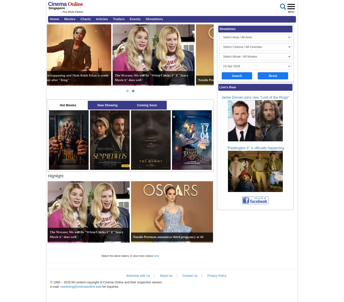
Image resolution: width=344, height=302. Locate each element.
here (156, 256)
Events (135, 19)
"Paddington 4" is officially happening (255, 148)
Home (54, 19)
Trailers (119, 19)
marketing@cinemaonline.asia (81, 286)
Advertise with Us (138, 275)
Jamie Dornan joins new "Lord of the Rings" (255, 97)
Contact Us (189, 275)
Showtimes (154, 19)
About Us (166, 275)
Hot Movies (68, 105)
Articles (102, 19)
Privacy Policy (216, 275)
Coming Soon (147, 105)
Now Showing (107, 105)
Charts (86, 19)
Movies (69, 19)
